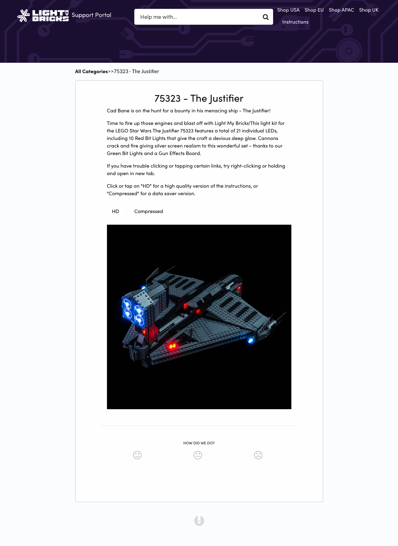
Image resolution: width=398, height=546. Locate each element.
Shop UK (368, 9)
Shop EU (314, 9)
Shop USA (288, 9)
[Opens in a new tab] (199, 520)
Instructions (295, 21)
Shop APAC (341, 9)
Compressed (148, 210)
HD (115, 210)
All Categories (91, 71)
